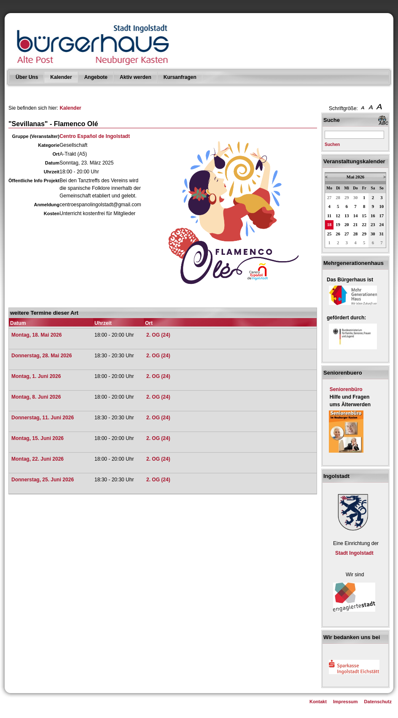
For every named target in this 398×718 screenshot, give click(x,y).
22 (364, 224)
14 (355, 215)
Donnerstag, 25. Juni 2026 (42, 480)
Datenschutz (378, 701)
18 (329, 224)
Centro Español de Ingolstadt (94, 136)
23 (373, 224)
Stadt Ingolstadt (354, 553)
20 (346, 224)
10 (381, 206)
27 (329, 197)
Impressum (345, 701)
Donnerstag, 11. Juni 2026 (42, 418)
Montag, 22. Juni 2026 (37, 459)
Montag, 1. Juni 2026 (36, 376)
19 (338, 224)
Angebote (96, 77)
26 (338, 234)
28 (338, 197)
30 (355, 197)
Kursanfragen (180, 77)
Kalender (61, 77)
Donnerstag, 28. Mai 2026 (41, 356)
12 (338, 215)
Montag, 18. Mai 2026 (36, 335)
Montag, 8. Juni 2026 (36, 397)
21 (355, 224)
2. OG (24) (158, 335)
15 (364, 215)
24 (381, 224)
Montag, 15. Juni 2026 (37, 438)
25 (329, 234)
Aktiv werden (135, 77)
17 (381, 215)
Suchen (332, 144)
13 (346, 215)
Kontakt (318, 701)
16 (373, 215)
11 (329, 215)
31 (381, 234)
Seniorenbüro (346, 389)
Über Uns (27, 77)
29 (346, 197)
